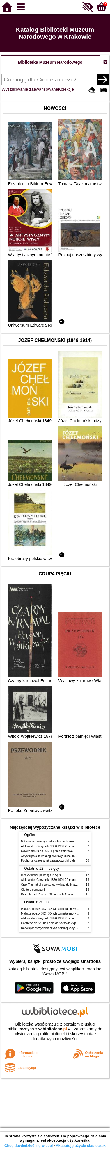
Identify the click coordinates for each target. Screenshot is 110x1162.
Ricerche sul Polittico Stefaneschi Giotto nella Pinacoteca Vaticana (64, 894)
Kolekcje (66, 89)
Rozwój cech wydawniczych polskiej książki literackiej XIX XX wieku (65, 928)
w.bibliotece (52, 1028)
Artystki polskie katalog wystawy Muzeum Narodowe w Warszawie (64, 856)
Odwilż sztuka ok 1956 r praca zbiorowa (47, 851)
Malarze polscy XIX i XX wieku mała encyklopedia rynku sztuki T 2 (64, 913)
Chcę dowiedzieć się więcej (28, 1145)
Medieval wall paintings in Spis (41, 875)
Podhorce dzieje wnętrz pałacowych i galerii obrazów (55, 860)
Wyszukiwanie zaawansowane (29, 89)
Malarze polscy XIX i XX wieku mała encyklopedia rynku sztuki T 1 (64, 908)
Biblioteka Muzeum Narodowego (50, 62)
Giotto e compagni (33, 889)
